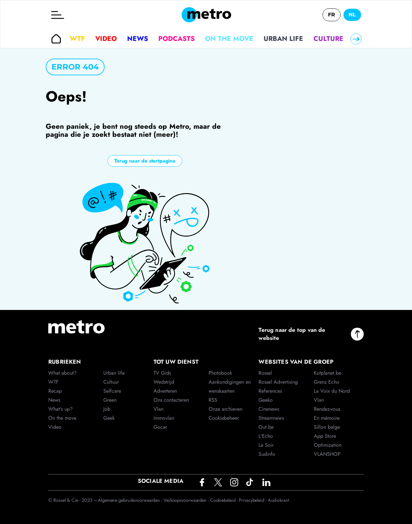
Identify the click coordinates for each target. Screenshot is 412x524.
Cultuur (111, 382)
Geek (109, 418)
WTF (77, 38)
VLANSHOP (327, 454)
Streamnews (271, 418)
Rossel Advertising (278, 382)
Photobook (220, 373)
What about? (62, 373)
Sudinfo (266, 454)
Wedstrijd (164, 382)
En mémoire (327, 418)
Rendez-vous (327, 409)
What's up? (60, 409)
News (137, 38)
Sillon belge (327, 427)
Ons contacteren (171, 400)
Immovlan (164, 418)
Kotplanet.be (327, 373)
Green (110, 400)
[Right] (356, 38)
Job (106, 409)
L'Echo (265, 436)
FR (331, 15)
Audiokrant (278, 500)
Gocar (160, 427)
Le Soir (266, 445)
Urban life (283, 38)
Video (106, 38)
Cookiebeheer (224, 418)
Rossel (265, 373)
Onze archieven (225, 409)
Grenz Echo (326, 382)
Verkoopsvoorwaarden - (187, 500)
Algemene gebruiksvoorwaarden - (131, 500)
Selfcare (112, 391)
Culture (328, 38)
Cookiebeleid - (224, 500)
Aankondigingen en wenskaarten (230, 386)
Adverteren (165, 391)
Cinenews (268, 409)
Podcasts (176, 38)
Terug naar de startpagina (144, 160)
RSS (213, 400)
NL (352, 15)
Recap (55, 391)
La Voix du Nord (332, 391)
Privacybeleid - (253, 500)
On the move (229, 38)
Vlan (159, 409)
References (270, 391)
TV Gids (162, 373)
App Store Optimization (328, 440)
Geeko (265, 400)
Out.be (266, 427)
